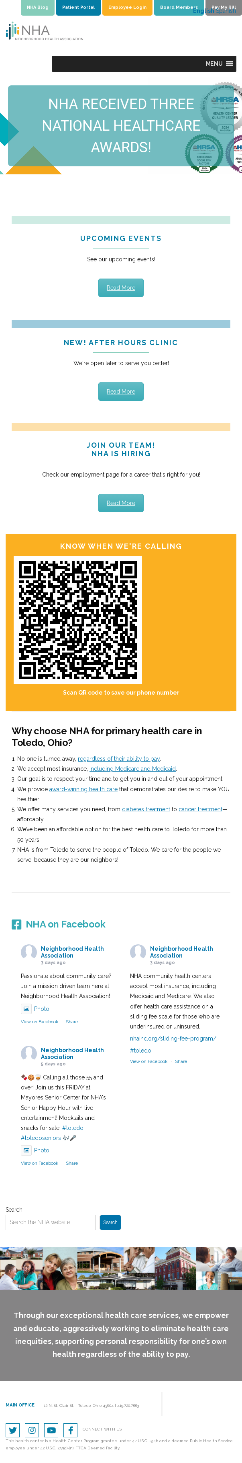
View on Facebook (39, 1022)
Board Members (179, 7)
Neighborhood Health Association (72, 952)
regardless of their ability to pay (119, 759)
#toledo (140, 1050)
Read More (121, 288)
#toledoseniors (41, 1138)
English (203, 11)
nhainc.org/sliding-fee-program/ (173, 1038)
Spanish (226, 11)
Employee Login (127, 7)
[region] (121, 125)
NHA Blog (38, 7)
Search (14, 1209)
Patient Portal (78, 7)
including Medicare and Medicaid (132, 769)
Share (72, 1022)
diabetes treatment (146, 809)
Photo (35, 1009)
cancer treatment (200, 809)
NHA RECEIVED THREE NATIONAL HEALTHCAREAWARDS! (121, 126)
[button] (214, 64)
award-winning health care (83, 789)
